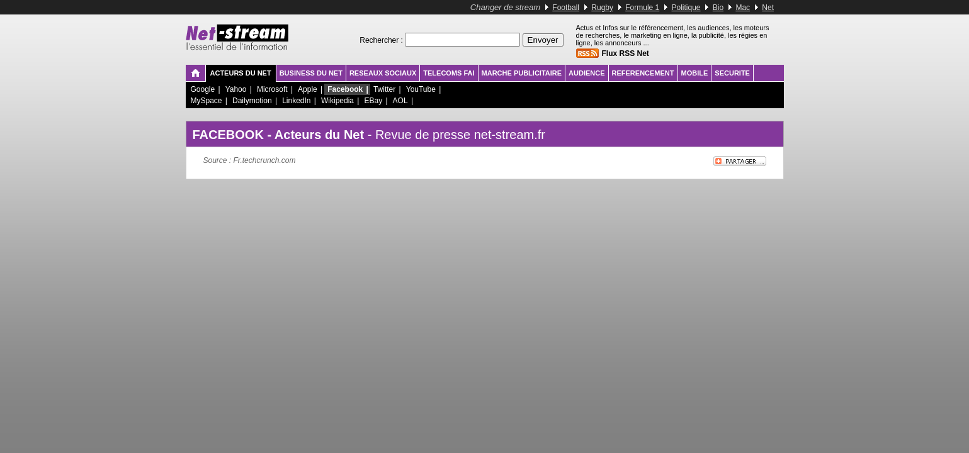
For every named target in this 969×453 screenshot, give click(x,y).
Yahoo (236, 89)
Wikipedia (337, 100)
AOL (400, 100)
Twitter (384, 89)
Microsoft (272, 89)
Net (768, 7)
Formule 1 (642, 7)
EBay (373, 100)
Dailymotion (252, 100)
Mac (742, 7)
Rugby (602, 7)
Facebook (345, 89)
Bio (718, 7)
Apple (307, 89)
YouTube (421, 89)
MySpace (206, 100)
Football (565, 7)
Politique (686, 7)
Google (203, 89)
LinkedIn (296, 100)
